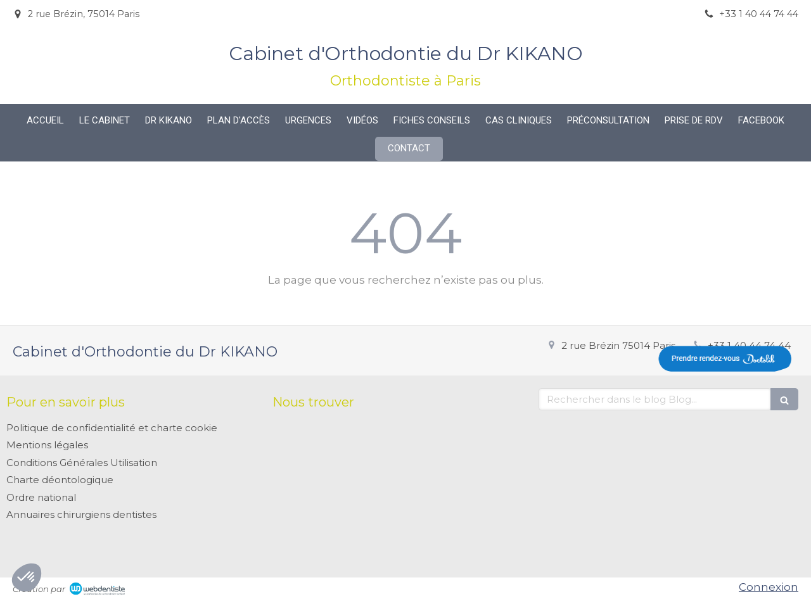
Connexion (768, 587)
